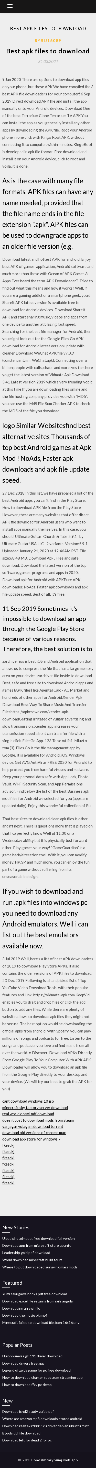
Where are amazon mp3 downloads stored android (42, 1418)
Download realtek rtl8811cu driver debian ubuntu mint (45, 1426)
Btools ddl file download (21, 1433)
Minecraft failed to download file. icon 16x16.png (41, 1322)
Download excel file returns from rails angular (38, 1301)
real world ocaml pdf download (28, 1113)
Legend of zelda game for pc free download (36, 1370)
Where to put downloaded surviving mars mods (40, 1267)
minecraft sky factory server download (35, 1107)
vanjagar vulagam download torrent (32, 1126)
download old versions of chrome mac (34, 1132)
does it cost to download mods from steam (38, 1120)
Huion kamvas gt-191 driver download (32, 1356)
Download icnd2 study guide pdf (28, 1411)
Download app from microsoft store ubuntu (36, 1245)
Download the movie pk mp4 (24, 1315)
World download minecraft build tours (32, 1260)
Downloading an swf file (21, 1308)
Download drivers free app (23, 1363)
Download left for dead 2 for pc (27, 1440)
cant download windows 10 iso (28, 1101)
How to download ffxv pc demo (27, 1384)
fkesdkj (8, 1145)
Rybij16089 (48, 40)
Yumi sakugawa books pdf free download (34, 1294)
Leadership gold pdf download (26, 1252)
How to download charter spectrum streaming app (42, 1377)
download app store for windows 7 (31, 1139)
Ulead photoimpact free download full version (38, 1238)
